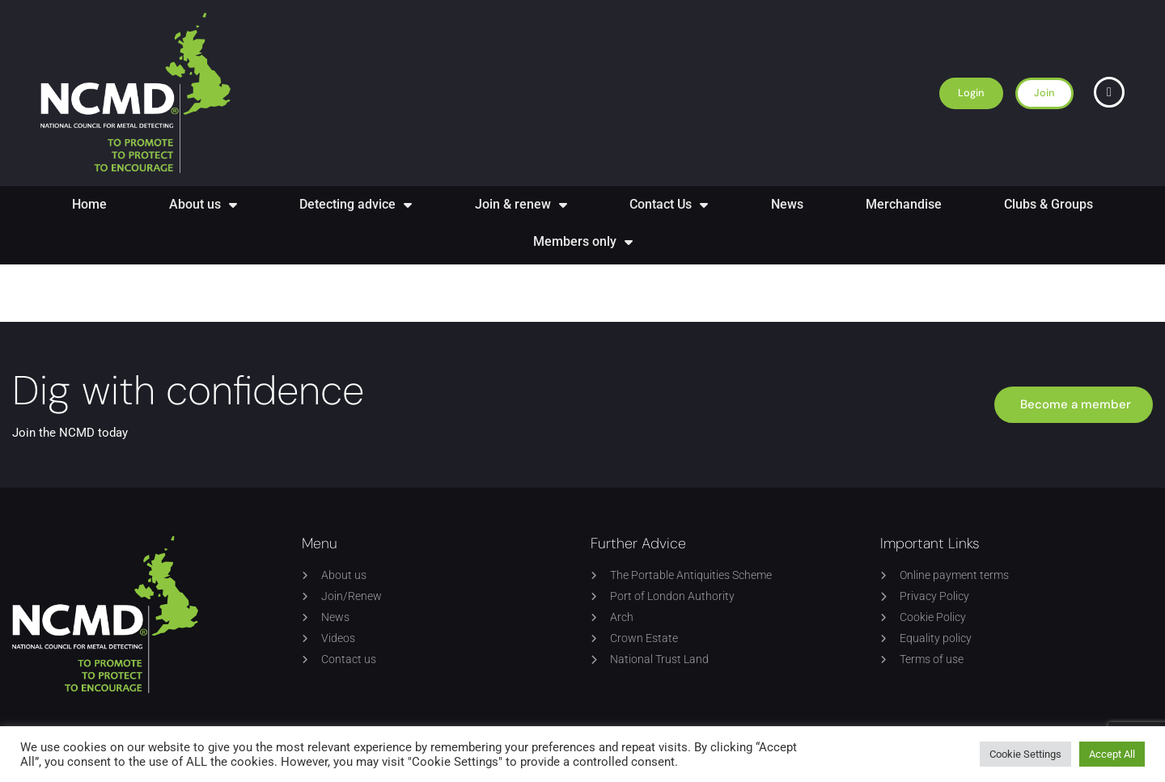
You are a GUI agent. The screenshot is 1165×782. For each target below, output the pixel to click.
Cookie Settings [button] (1025, 754)
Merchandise (904, 204)
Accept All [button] (1112, 754)
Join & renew (521, 204)
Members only (583, 241)
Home (89, 204)
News (787, 204)
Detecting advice (355, 204)
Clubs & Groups (1048, 204)
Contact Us (668, 204)
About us (203, 204)
